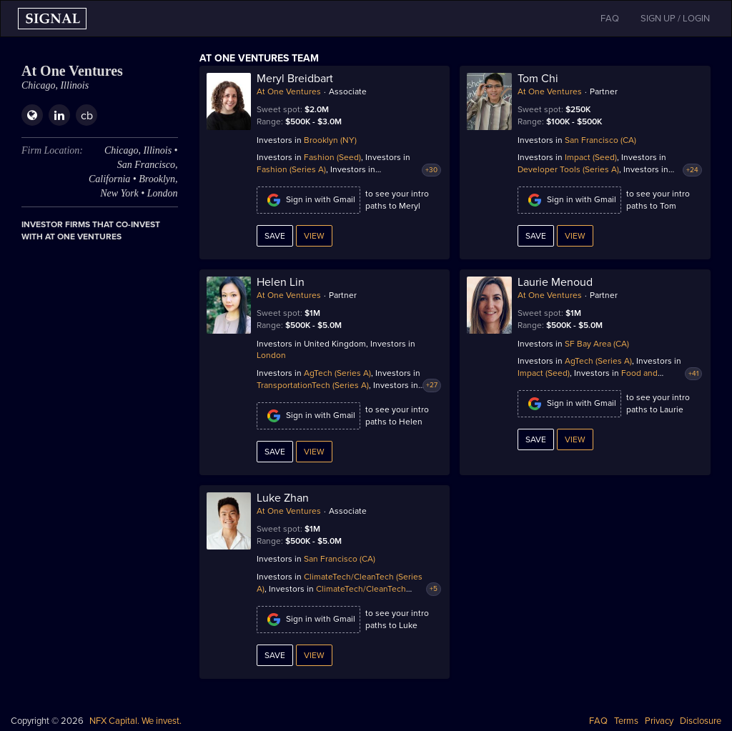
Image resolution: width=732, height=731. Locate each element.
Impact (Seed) (591, 157)
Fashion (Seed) (332, 157)
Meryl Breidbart (295, 78)
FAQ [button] (609, 18)
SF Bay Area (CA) (597, 344)
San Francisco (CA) (600, 140)
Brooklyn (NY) (330, 140)
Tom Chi (538, 78)
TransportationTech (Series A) (313, 385)
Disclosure (700, 721)
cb (87, 116)
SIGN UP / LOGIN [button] (675, 18)
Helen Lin (281, 282)
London (271, 355)
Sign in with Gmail (308, 200)
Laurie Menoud (555, 282)
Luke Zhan (283, 498)
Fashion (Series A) (291, 169)
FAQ (598, 721)
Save (274, 236)
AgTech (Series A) (337, 373)
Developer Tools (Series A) (568, 169)
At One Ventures (289, 91)
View (314, 236)
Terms (626, 721)
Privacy (659, 721)
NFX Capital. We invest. (135, 721)
